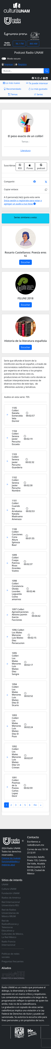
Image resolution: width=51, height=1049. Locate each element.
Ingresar (8, 64)
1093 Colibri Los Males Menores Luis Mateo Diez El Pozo (16, 726)
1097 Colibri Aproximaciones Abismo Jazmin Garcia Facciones (20, 614)
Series (38, 94)
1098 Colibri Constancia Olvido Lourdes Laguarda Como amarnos (17, 590)
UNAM (5, 884)
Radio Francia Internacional (8, 943)
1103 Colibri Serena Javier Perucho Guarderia (17, 461)
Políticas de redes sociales (10, 955)
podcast (41, 166)
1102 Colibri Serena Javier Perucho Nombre (16, 484)
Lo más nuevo (11, 83)
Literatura (26, 150)
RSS (20, 166)
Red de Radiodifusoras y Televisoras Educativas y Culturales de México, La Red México (13, 929)
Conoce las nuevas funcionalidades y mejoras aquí (11, 861)
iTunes (29, 167)
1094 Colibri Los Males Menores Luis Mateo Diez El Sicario (16, 695)
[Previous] (35, 805)
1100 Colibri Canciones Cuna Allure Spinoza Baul (17, 537)
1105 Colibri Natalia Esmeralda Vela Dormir (17, 414)
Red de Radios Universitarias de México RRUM (10, 913)
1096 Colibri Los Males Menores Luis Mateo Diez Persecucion (18, 636)
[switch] (4, 59)
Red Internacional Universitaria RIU (11, 904)
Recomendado (12, 88)
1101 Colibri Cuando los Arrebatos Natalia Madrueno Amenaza (17, 510)
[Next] (40, 805)
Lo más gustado (37, 88)
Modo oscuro (14, 58)
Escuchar (25, 262)
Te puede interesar (37, 83)
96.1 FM (19, 43)
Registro (22, 64)
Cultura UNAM (9, 888)
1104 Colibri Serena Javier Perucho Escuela (16, 438)
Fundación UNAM (10, 893)
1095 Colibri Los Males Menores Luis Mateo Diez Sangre (16, 664)
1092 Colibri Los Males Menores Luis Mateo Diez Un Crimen (16, 757)
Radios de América (11, 897)
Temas (13, 94)
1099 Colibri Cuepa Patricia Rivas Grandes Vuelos (16, 562)
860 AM (33, 43)
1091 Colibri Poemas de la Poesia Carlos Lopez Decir (16, 786)
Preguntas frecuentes (13, 961)
